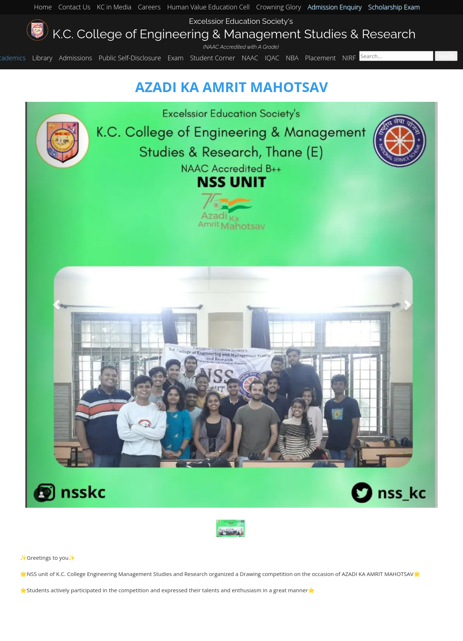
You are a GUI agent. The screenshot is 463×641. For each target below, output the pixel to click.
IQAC (272, 57)
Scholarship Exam (394, 7)
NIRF (349, 57)
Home (43, 7)
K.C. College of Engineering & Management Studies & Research (234, 33)
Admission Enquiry (334, 7)
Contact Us (74, 7)
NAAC (250, 57)
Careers (149, 7)
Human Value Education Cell (208, 7)
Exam (175, 57)
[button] (56, 305)
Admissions (75, 57)
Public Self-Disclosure (130, 57)
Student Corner (212, 57)
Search (446, 56)
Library (42, 57)
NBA (292, 57)
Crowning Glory (278, 7)
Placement (320, 57)
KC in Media (114, 7)
